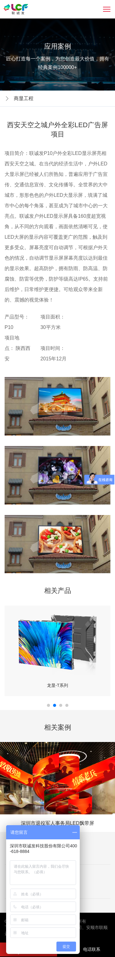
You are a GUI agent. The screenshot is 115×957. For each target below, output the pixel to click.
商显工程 (23, 98)
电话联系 (85, 949)
